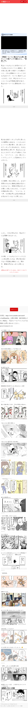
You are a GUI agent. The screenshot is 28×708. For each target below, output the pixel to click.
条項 (14, 705)
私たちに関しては (4, 705)
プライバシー (17, 705)
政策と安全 (10, 705)
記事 (22, 1)
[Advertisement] (14, 19)
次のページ (14, 309)
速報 (25, 1)
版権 (21, 705)
